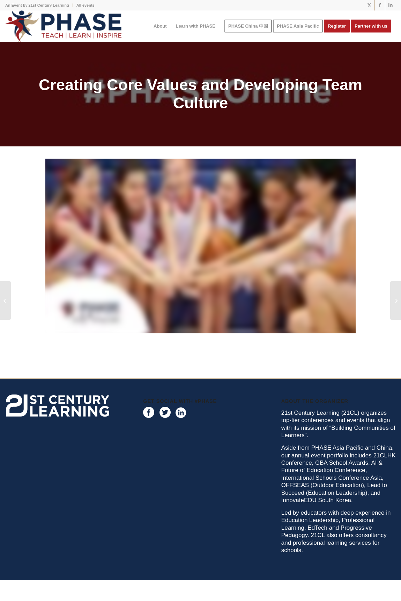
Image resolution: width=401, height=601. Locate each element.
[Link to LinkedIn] (390, 5)
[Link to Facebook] (380, 5)
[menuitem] (39, 5)
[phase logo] (63, 26)
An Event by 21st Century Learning (37, 5)
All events (85, 5)
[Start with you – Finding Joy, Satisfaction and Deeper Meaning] (5, 300)
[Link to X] (369, 5)
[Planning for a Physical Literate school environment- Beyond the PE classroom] (395, 300)
